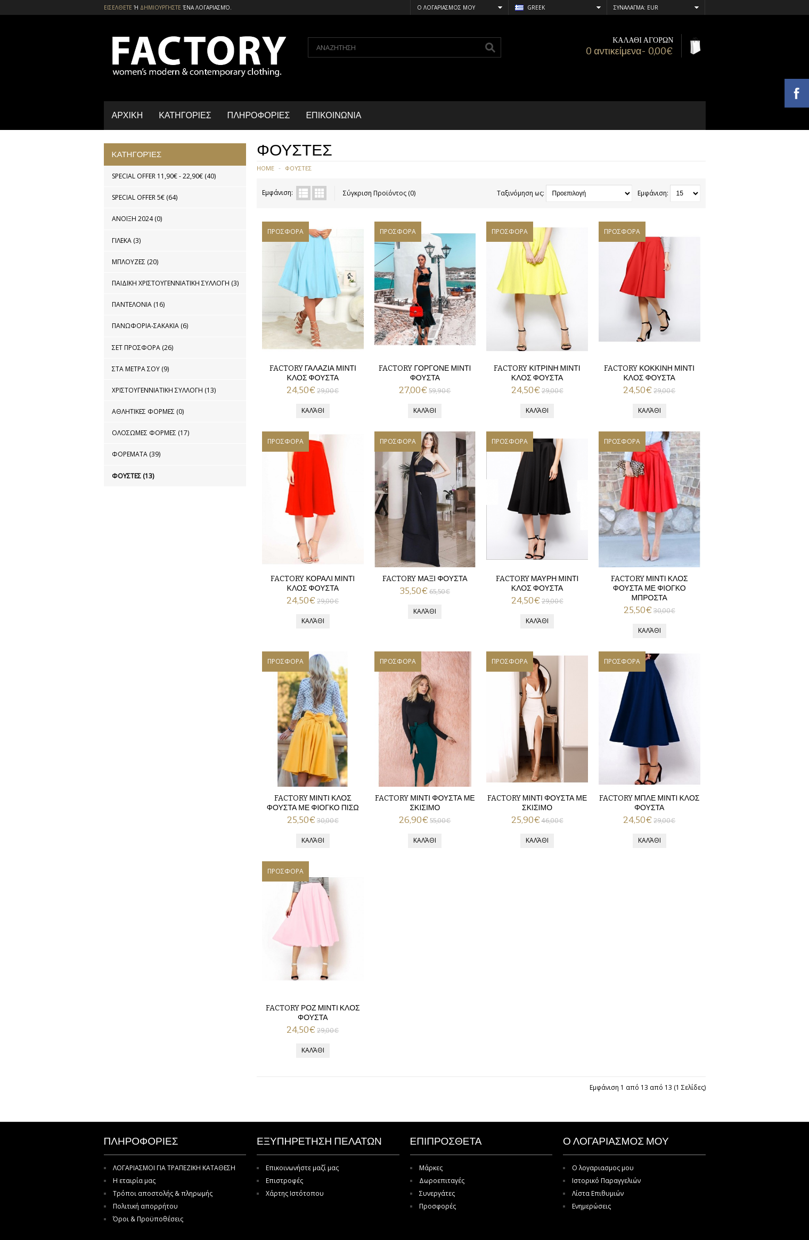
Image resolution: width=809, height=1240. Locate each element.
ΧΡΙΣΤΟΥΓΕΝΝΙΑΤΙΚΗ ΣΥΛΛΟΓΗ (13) (164, 390)
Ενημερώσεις (591, 1206)
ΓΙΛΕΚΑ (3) (126, 240)
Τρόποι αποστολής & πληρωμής (163, 1193)
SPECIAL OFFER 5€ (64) (144, 197)
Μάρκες (431, 1167)
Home (265, 168)
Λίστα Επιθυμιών (598, 1193)
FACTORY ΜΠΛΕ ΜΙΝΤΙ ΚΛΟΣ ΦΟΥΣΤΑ (649, 803)
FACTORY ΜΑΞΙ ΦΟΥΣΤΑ (424, 578)
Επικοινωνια (333, 115)
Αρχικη (127, 115)
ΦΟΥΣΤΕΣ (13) (133, 475)
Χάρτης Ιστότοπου (295, 1193)
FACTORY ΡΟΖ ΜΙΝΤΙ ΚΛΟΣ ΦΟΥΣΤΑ (313, 1013)
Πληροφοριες (258, 115)
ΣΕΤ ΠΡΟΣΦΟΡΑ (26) (142, 347)
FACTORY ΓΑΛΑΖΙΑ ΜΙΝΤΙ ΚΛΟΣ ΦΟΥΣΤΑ (312, 373)
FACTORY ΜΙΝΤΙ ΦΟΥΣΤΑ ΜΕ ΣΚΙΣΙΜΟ (425, 803)
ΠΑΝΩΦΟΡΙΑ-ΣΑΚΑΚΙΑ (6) (150, 325)
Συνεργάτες (437, 1193)
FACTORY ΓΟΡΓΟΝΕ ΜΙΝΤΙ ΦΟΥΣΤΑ (425, 373)
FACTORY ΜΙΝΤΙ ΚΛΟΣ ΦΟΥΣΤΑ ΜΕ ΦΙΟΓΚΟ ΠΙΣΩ (313, 803)
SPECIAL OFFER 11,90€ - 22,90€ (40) (164, 176)
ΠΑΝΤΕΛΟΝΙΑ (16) (138, 304)
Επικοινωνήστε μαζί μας (302, 1167)
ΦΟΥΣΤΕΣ (298, 168)
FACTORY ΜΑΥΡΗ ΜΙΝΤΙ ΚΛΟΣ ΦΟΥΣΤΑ (537, 583)
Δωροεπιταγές (441, 1180)
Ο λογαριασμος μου (603, 1167)
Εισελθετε (118, 7)
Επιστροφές (284, 1180)
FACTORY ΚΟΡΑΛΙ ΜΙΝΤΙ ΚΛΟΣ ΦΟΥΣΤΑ (313, 583)
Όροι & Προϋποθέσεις (148, 1218)
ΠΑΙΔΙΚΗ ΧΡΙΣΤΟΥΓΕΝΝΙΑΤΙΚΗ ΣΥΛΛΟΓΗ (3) (175, 283)
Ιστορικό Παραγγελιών (606, 1180)
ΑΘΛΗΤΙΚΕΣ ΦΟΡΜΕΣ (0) (148, 411)
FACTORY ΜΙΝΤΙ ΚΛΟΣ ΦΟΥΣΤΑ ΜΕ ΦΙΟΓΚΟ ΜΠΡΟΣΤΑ (649, 588)
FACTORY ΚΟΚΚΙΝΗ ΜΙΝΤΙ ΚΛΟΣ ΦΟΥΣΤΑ (649, 373)
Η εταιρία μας (134, 1180)
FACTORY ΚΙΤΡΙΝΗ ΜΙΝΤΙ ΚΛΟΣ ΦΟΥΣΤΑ (537, 373)
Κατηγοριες (185, 115)
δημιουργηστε (160, 7)
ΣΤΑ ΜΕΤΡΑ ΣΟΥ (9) (140, 368)
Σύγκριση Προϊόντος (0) (379, 193)
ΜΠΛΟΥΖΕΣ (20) (135, 261)
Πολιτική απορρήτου (145, 1206)
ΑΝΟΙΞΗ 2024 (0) (137, 218)
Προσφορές (437, 1206)
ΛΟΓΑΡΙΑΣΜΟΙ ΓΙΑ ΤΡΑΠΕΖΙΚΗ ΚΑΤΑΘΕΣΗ (174, 1167)
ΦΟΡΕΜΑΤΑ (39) (136, 454)
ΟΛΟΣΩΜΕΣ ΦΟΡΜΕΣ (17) (150, 432)
